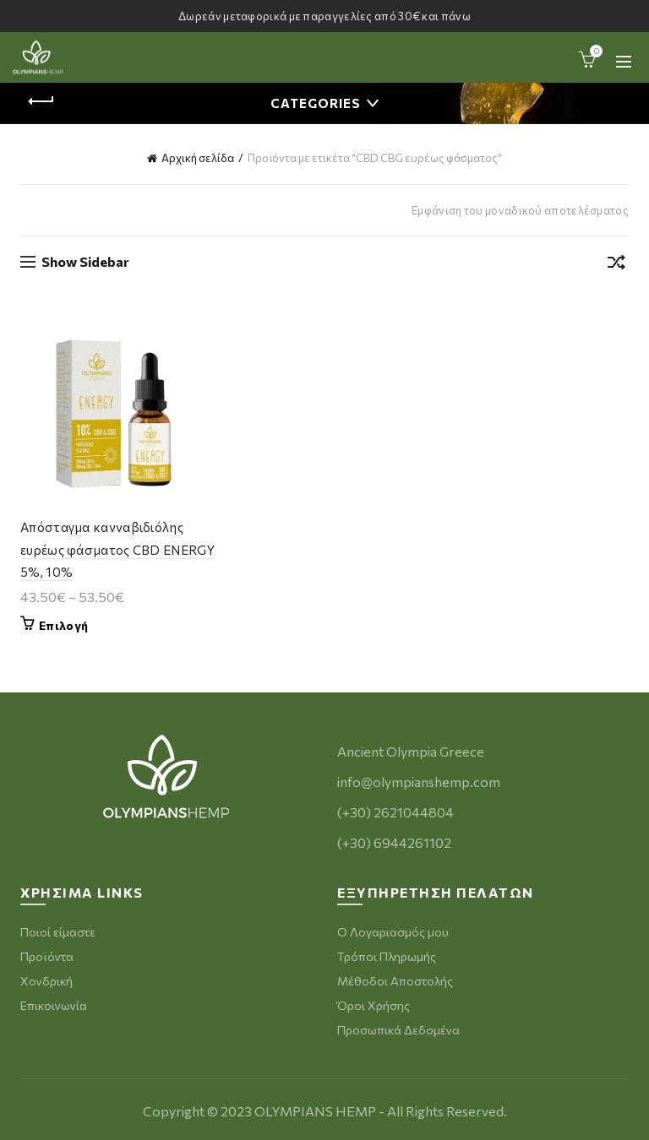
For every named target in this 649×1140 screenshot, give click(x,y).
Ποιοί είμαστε (57, 932)
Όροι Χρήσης (373, 1005)
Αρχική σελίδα (197, 158)
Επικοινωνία (53, 1005)
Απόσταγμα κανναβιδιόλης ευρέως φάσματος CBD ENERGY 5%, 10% (117, 549)
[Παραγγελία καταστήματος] (616, 265)
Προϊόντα (47, 956)
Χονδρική (46, 981)
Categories (315, 103)
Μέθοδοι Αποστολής (395, 981)
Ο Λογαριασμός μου (393, 932)
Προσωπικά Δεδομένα (398, 1030)
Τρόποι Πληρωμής (386, 956)
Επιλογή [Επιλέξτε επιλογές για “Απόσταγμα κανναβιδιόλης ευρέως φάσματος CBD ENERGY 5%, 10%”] (63, 625)
